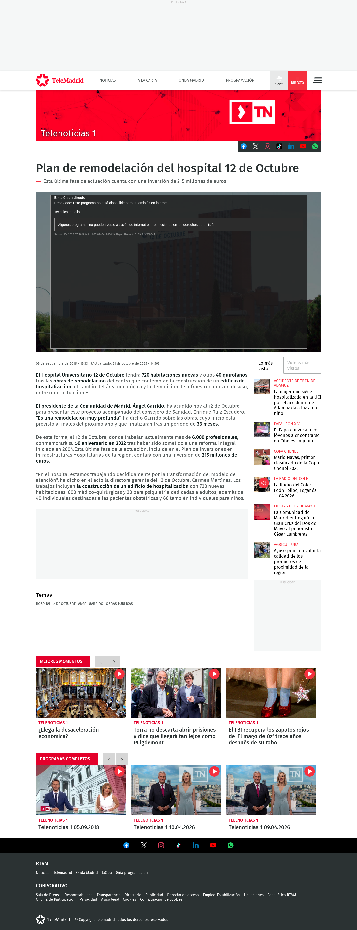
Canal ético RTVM (282, 895)
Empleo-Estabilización (221, 895)
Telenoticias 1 (53, 723)
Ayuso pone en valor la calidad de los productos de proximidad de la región (262, 550)
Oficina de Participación (56, 899)
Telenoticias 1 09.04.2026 (271, 790)
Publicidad (154, 895)
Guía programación (132, 873)
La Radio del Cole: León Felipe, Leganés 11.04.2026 (262, 484)
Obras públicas (119, 604)
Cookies (129, 899)
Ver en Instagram (161, 845)
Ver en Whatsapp (231, 845)
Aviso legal (110, 899)
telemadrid (53, 919)
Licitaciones (254, 895)
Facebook (244, 146)
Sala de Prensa (48, 895)
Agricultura (286, 545)
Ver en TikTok (178, 846)
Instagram (267, 146)
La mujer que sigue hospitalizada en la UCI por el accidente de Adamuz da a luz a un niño (262, 386)
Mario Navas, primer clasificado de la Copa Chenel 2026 (262, 457)
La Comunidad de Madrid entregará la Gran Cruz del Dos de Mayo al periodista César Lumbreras (262, 512)
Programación (240, 80)
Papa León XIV (287, 424)
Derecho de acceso (183, 895)
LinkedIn (291, 146)
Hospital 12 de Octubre (56, 604)
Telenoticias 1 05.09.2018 (81, 790)
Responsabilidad (79, 895)
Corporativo (52, 885)
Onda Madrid (191, 80)
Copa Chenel (286, 451)
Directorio (132, 895)
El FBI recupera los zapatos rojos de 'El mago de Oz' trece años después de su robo (271, 693)
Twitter (256, 146)
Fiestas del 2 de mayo (294, 506)
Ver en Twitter (144, 846)
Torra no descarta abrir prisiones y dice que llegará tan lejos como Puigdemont (176, 693)
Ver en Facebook (126, 846)
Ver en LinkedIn (196, 845)
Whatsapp (315, 146)
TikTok (279, 146)
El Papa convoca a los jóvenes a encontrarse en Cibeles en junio (262, 429)
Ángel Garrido (90, 604)
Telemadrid (62, 873)
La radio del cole (291, 479)
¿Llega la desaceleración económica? (81, 693)
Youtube (303, 146)
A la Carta (147, 80)
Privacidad (88, 899)
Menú (317, 80)
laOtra (107, 873)
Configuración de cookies (161, 899)
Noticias (107, 80)
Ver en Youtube (213, 845)
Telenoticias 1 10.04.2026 (176, 790)
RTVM (42, 863)
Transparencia (108, 895)
